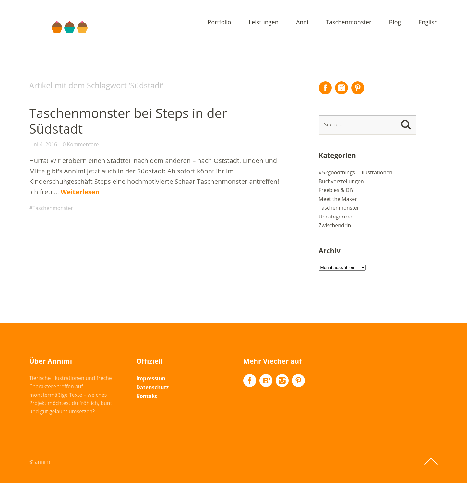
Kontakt (146, 396)
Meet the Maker (338, 199)
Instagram (341, 87)
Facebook (325, 87)
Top (431, 461)
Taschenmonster (348, 22)
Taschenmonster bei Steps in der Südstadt (128, 120)
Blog (395, 22)
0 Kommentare (81, 144)
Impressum (150, 378)
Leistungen (264, 22)
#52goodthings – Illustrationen (355, 172)
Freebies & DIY (336, 190)
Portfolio (219, 22)
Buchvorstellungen (341, 181)
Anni (302, 22)
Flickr (265, 380)
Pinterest (357, 87)
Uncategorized (336, 216)
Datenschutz (152, 387)
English (428, 22)
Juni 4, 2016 (43, 144)
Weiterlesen (80, 191)
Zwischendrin (335, 225)
